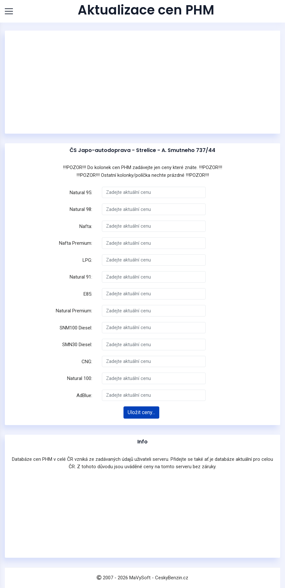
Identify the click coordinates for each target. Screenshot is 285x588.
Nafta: (85, 226)
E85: (88, 294)
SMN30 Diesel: (77, 344)
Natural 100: (79, 378)
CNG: (87, 362)
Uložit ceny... (141, 412)
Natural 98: (81, 209)
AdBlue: (84, 395)
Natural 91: (81, 277)
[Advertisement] (142, 82)
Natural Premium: (74, 311)
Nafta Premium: (75, 243)
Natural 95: (81, 192)
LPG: (87, 260)
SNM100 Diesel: (76, 328)
